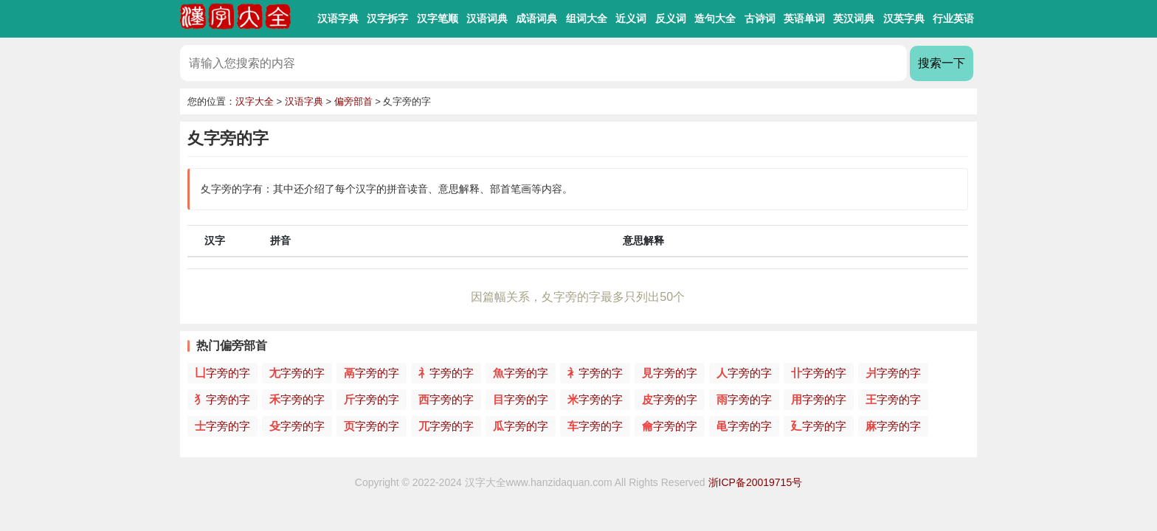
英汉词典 (853, 18)
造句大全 (715, 18)
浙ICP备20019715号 (755, 482)
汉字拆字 (387, 18)
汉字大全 (254, 101)
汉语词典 (487, 18)
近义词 (630, 18)
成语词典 (536, 18)
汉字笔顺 (437, 18)
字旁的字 (222, 373)
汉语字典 (338, 18)
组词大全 (586, 18)
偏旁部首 (353, 101)
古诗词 (760, 18)
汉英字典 (904, 18)
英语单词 (804, 18)
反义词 (670, 18)
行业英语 (953, 18)
